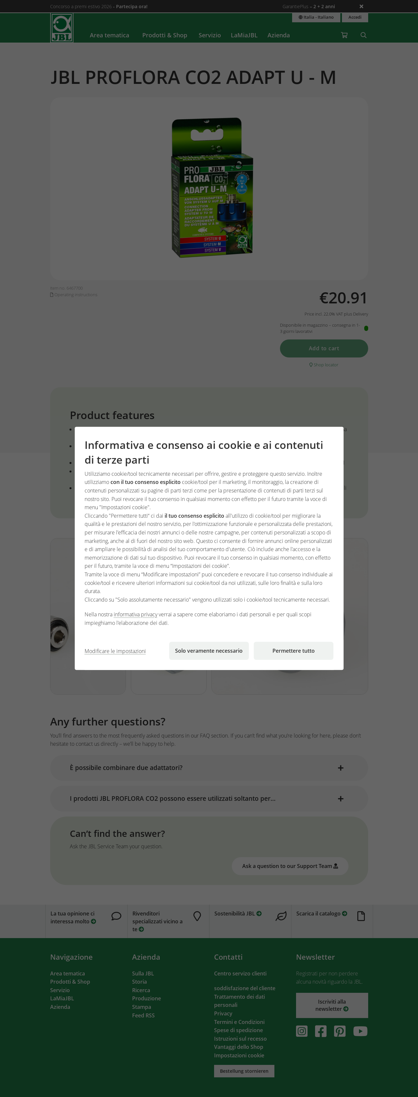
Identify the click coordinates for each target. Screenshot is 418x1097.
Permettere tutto (293, 650)
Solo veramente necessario (209, 650)
